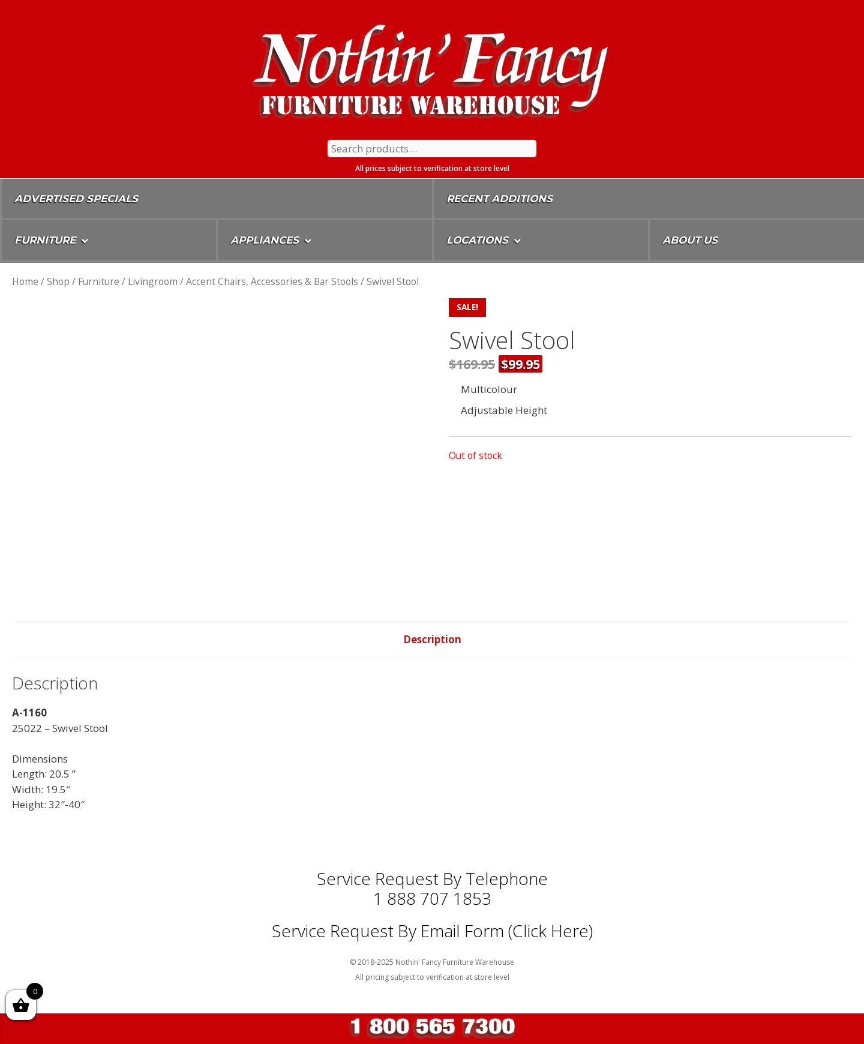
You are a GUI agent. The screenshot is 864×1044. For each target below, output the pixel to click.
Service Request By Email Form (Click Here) (432, 930)
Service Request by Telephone (432, 878)
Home (25, 281)
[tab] (432, 640)
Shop (58, 281)
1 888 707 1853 (432, 898)
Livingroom (153, 281)
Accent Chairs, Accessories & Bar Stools (272, 281)
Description (432, 639)
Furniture (98, 281)
